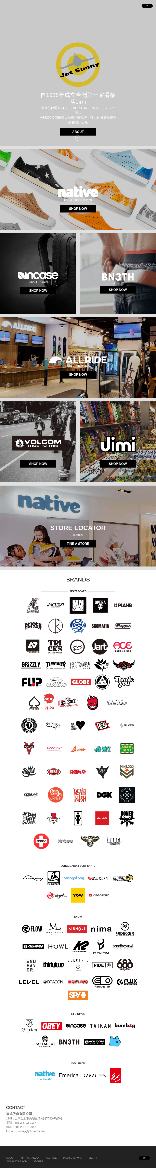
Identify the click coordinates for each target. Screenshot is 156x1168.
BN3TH (92, 1157)
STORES (38, 1161)
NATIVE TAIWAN (30, 1157)
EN (147, 6)
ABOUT (10, 1157)
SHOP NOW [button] (78, 208)
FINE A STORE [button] (78, 543)
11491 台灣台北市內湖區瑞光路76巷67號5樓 (34, 1118)
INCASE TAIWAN (72, 1157)
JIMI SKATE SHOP (16, 1161)
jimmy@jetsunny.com (31, 1131)
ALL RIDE (51, 1157)
